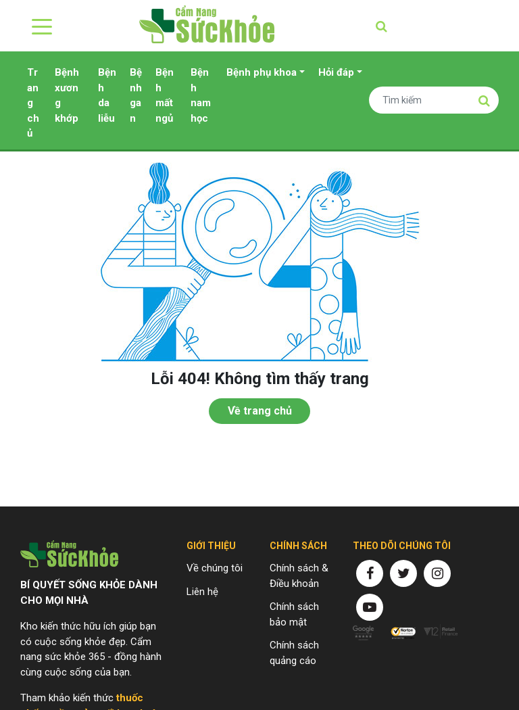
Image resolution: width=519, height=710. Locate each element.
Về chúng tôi (215, 568)
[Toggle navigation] (39, 25)
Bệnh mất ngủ (164, 95)
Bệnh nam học (201, 95)
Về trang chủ (260, 410)
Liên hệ (202, 592)
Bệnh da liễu (107, 95)
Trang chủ (33, 102)
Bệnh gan (136, 95)
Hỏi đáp (336, 72)
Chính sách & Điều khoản (299, 576)
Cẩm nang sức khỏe (206, 25)
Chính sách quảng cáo (294, 653)
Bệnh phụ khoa (261, 72)
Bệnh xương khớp (67, 95)
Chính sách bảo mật (294, 614)
